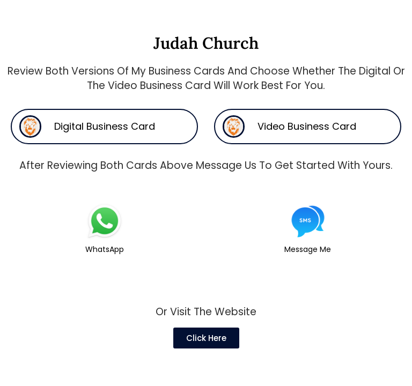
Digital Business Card (104, 126)
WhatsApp (104, 249)
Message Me (307, 249)
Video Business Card (307, 126)
